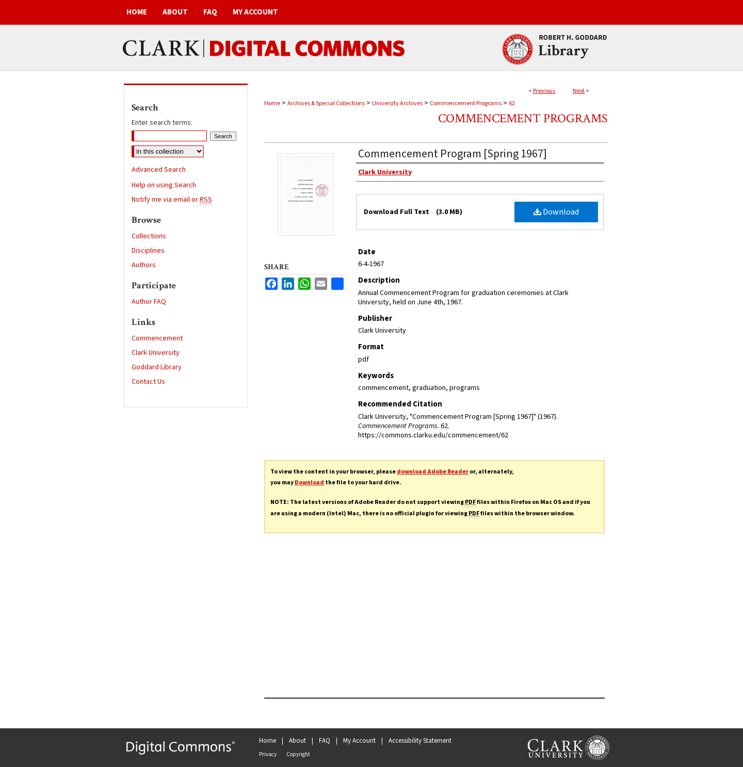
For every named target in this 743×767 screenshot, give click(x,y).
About (297, 740)
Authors (144, 265)
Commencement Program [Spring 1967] (452, 153)
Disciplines (148, 251)
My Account (359, 740)
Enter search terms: (162, 123)
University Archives (397, 103)
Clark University (156, 353)
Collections (149, 236)
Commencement (157, 338)
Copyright (298, 754)
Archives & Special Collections (326, 103)
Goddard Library (157, 367)
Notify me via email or (172, 199)
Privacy (268, 754)
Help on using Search (164, 185)
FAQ (324, 740)
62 (512, 103)
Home (272, 103)
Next (579, 91)
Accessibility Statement (420, 740)
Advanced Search (159, 170)
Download (556, 212)
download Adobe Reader (433, 471)
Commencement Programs (466, 103)
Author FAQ (149, 302)
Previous (544, 91)
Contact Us (148, 382)
